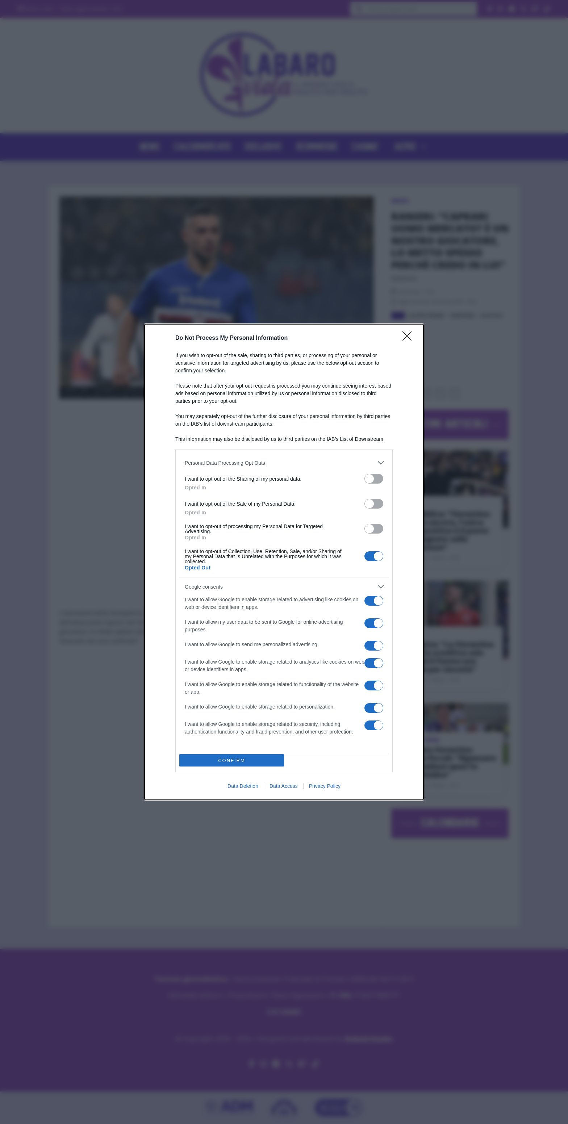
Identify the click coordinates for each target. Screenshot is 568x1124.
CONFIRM (231, 760)
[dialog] (284, 562)
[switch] (373, 479)
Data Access (284, 786)
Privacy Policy (325, 786)
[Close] (409, 338)
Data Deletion (242, 786)
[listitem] (284, 463)
